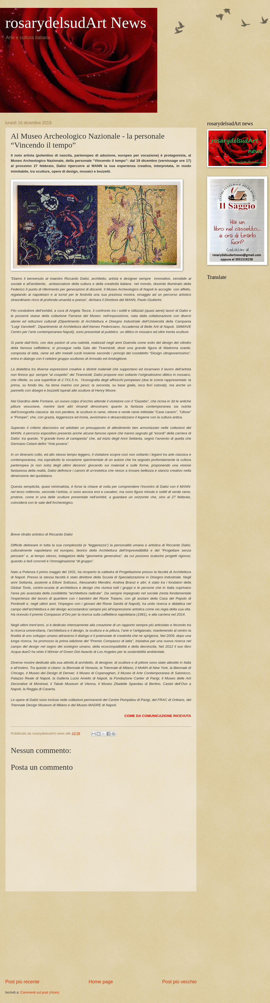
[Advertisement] (101, 935)
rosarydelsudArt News (75, 22)
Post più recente (22, 981)
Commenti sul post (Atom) (39, 992)
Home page (101, 981)
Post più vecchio (179, 981)
